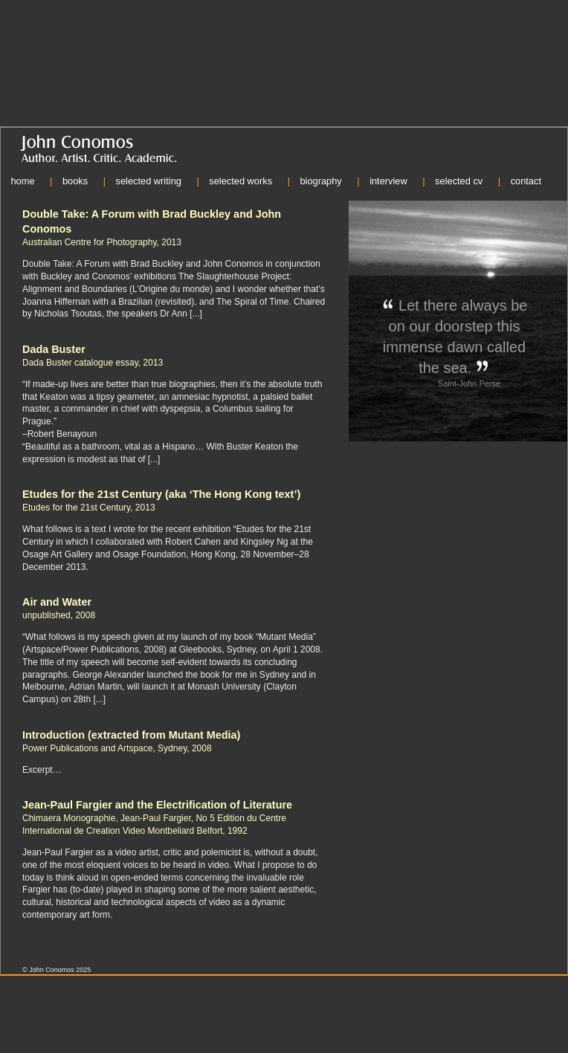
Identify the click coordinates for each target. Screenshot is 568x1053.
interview (388, 181)
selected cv (459, 181)
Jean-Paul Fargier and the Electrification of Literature (157, 805)
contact (526, 181)
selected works (240, 181)
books (75, 181)
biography (320, 181)
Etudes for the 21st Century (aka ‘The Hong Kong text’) (161, 494)
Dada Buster (53, 349)
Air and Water (56, 602)
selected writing (148, 181)
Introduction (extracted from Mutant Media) (131, 735)
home (22, 181)
